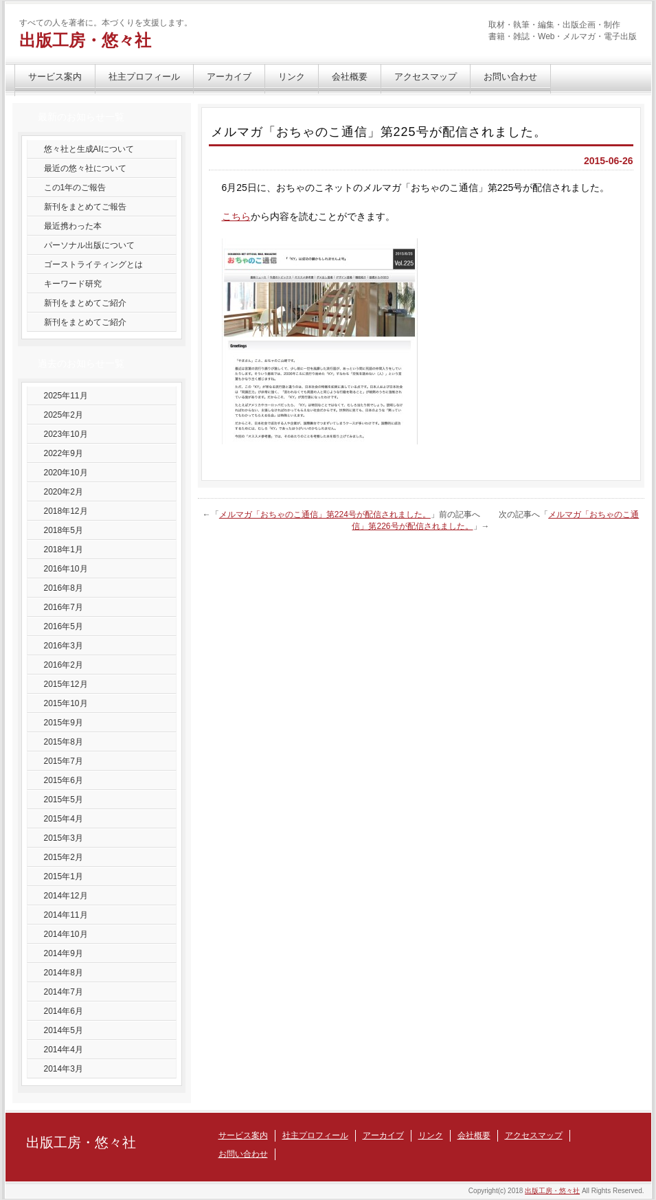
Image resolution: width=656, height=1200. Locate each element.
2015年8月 (63, 742)
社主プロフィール (144, 76)
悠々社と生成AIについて (89, 149)
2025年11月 (66, 395)
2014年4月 (63, 1049)
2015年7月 (63, 761)
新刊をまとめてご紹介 (85, 303)
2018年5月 (63, 530)
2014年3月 (63, 1069)
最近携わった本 (73, 226)
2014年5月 (63, 1030)
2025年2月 (63, 415)
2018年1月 (63, 549)
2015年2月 (63, 857)
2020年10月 (66, 472)
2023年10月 (66, 434)
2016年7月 (63, 607)
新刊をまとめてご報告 (85, 207)
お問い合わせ (510, 76)
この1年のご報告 (75, 187)
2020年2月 (63, 492)
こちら (236, 216)
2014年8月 (63, 972)
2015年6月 (63, 780)
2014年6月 (63, 1011)
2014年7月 (63, 992)
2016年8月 (63, 588)
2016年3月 (63, 645)
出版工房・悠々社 (85, 40)
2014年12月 (66, 896)
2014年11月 (66, 915)
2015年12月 (66, 684)
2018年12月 (66, 511)
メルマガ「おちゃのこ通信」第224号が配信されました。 (325, 514)
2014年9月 (63, 953)
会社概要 (349, 76)
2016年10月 (66, 569)
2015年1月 (63, 876)
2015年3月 (63, 838)
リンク (291, 76)
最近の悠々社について (85, 168)
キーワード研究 (73, 283)
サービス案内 (55, 76)
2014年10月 (66, 934)
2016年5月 (63, 626)
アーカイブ (229, 76)
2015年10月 (66, 703)
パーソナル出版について (89, 245)
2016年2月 (63, 665)
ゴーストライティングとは (93, 264)
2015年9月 (63, 722)
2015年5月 (63, 799)
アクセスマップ (425, 76)
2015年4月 (63, 819)
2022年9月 (63, 453)
